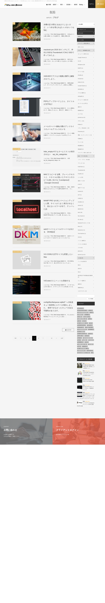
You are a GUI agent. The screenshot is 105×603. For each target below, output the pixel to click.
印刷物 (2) (80, 138)
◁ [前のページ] (20, 338)
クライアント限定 (85, 582)
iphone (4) (80, 251)
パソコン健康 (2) (82, 240)
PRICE (55, 586)
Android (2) (80, 191)
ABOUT (55, 4)
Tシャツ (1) (80, 142)
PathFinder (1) (81, 166)
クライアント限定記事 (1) (84, 43)
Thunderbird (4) (80, 308)
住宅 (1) (87, 342)
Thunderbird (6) (81, 170)
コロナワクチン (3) (82, 291)
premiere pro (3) (81, 117)
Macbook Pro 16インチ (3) (84, 223)
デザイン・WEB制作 (86, 584)
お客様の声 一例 (43, 589)
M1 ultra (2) (80, 219)
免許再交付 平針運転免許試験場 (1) (85, 276)
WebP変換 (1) (91, 329)
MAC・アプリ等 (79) (82, 156)
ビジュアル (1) (80, 314)
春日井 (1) (91, 333)
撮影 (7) (79, 106)
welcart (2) (87, 335)
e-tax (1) (80, 184)
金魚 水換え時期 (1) (89, 327)
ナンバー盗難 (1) (82, 280)
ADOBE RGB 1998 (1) (82, 325)
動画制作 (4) (80, 110)
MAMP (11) (80, 68)
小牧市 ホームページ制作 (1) (83, 323)
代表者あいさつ (43, 582)
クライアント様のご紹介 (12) (84, 152)
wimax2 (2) (80, 205)
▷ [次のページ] (56, 338)
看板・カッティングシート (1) (85, 135)
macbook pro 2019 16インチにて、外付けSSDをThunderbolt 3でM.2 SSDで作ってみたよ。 (59, 52)
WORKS (55, 584)
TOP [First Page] (15, 338)
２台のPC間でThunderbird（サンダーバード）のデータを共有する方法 (88, 374)
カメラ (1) (80, 113)
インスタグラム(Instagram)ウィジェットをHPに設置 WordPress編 (85, 404)
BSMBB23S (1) (80, 342)
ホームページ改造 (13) (83, 99)
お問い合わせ (100, 4)
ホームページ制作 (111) (83, 54)
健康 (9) (79, 284)
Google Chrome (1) (82, 57)
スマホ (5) (80, 247)
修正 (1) (92, 312)
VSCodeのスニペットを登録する (57, 281)
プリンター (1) (81, 163)
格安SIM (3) (80, 209)
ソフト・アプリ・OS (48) (84, 159)
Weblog (82, 4)
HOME (48, 4)
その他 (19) (80, 258)
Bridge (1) (80, 124)
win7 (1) (80, 194)
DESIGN (69, 4)
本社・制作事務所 (43, 594)
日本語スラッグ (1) (81, 331)
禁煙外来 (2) (80, 287)
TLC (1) (79, 346)
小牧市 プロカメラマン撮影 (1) (83, 348)
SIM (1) (90, 318)
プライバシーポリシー (15, 582)
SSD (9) (80, 237)
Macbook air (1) (81, 230)
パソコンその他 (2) (82, 244)
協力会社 (41, 587)
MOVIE (75, 4)
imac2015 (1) (90, 325)
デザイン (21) (81, 121)
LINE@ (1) (80, 198)
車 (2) (79, 272)
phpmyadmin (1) (81, 327)
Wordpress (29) (81, 64)
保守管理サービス (57, 589)
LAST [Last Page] (62, 338)
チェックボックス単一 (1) (82, 318)
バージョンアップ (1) (81, 350)
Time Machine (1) (82, 233)
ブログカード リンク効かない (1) (84, 352)
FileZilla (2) (80, 75)
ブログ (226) (81, 40)
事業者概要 (42, 591)
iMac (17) (80, 226)
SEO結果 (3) (81, 96)
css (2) (79, 61)
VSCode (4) (80, 78)
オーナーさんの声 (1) (83, 103)
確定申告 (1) (85, 346)
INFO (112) (80, 33)
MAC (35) (80, 212)
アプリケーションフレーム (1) (83, 312)
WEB (62, 4)
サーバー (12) (81, 71)
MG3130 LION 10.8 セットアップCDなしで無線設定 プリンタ (88, 388)
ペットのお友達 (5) (82, 261)
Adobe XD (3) (81, 82)
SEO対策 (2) (81, 89)
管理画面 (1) (88, 314)
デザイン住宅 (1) (87, 316)
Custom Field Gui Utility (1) (82, 310)
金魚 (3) (79, 268)
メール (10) (80, 177)
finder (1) (91, 310)
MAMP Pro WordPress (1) (82, 333)
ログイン (91, 4)
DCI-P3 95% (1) (90, 350)
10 (51, 338)
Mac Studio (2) (81, 216)
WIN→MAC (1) (80, 335)
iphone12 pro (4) (81, 254)
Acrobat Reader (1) (82, 85)
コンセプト (70, 580)
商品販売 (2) (80, 149)
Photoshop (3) (81, 131)
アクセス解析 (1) (82, 92)
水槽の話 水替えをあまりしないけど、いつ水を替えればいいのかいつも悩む (59, 27)
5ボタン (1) (80, 316)
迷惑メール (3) (81, 180)
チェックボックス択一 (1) (82, 344)
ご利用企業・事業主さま (44, 584)
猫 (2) (79, 265)
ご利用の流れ (56, 591)
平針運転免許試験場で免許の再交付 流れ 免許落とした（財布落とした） (89, 367)
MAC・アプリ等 (85, 587)
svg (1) (91, 323)
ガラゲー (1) (91, 344)
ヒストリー (56, 582)
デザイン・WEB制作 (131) (84, 50)
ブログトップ (82, 29)
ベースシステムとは (57, 580)
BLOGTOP (67, 330)
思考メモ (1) (80, 47)
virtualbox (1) (81, 202)
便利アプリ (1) (81, 187)
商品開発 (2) (80, 145)
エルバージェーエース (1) (82, 329)
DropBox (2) (80, 173)
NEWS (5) (80, 36)
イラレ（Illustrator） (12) (83, 128)
